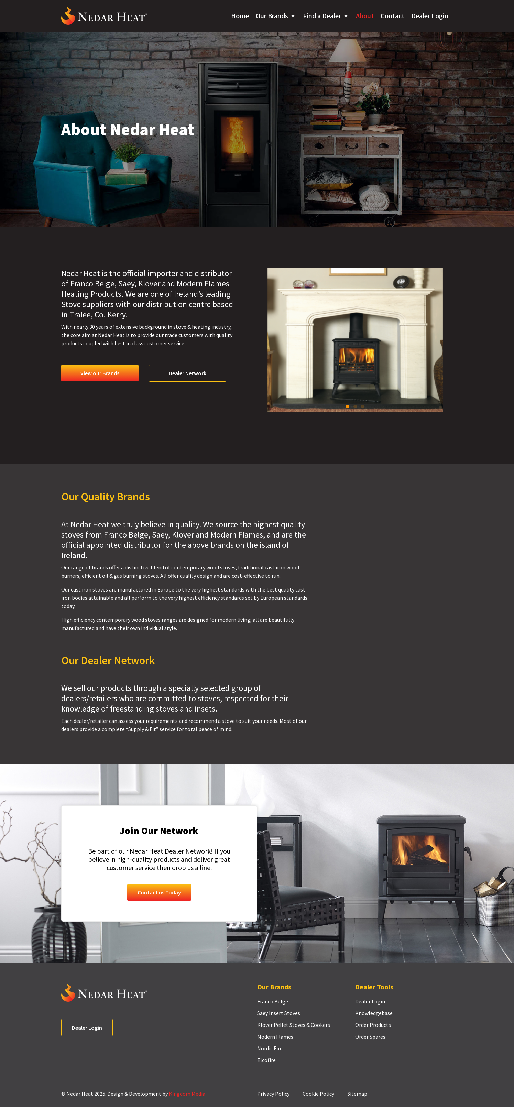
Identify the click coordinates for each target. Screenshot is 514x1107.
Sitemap (357, 1093)
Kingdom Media (187, 1093)
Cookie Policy (318, 1093)
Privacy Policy (273, 1093)
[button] (275, 16)
